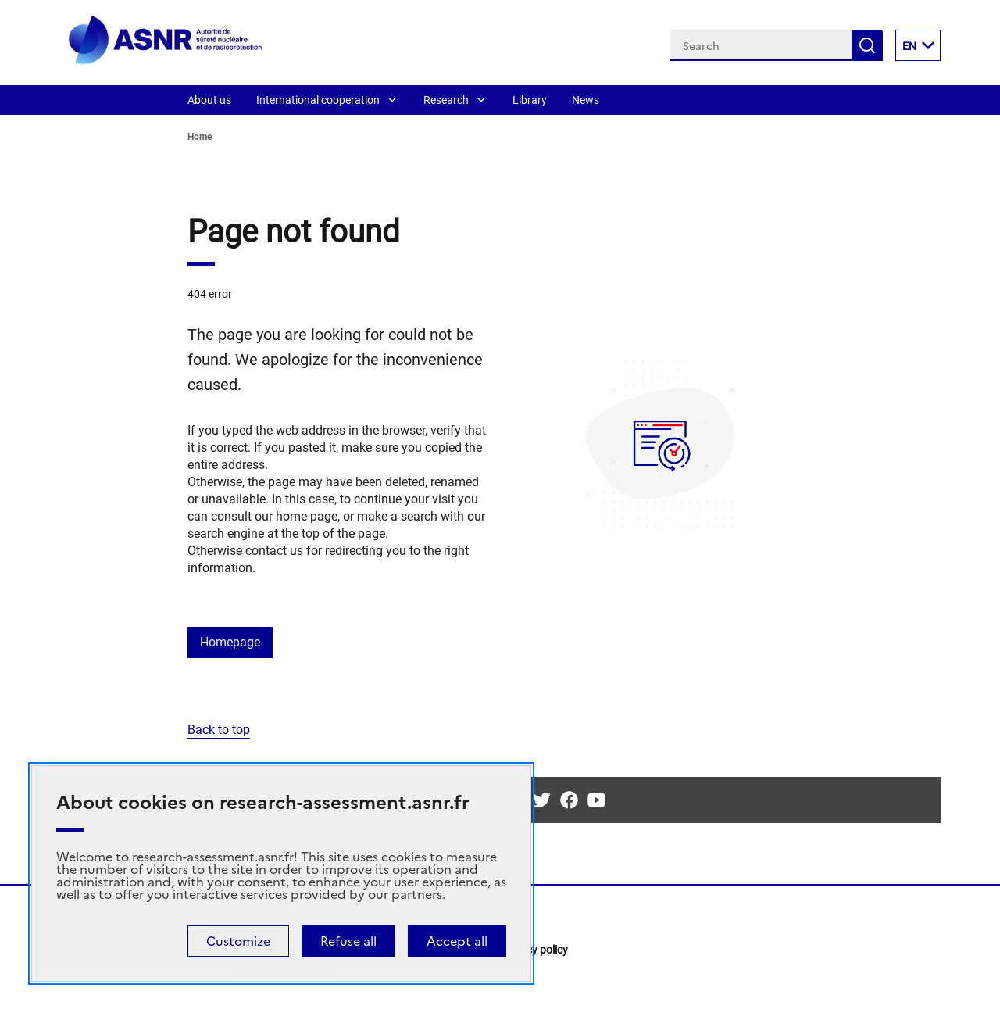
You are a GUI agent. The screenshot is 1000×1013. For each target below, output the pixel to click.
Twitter (541, 800)
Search (867, 45)
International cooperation (318, 100)
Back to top (219, 729)
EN (921, 45)
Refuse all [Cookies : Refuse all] (348, 941)
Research (446, 100)
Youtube (596, 800)
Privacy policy (535, 949)
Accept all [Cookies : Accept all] (457, 941)
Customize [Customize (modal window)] (238, 941)
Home (200, 136)
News (585, 100)
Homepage (230, 642)
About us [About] (209, 100)
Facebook (569, 800)
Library (529, 100)
